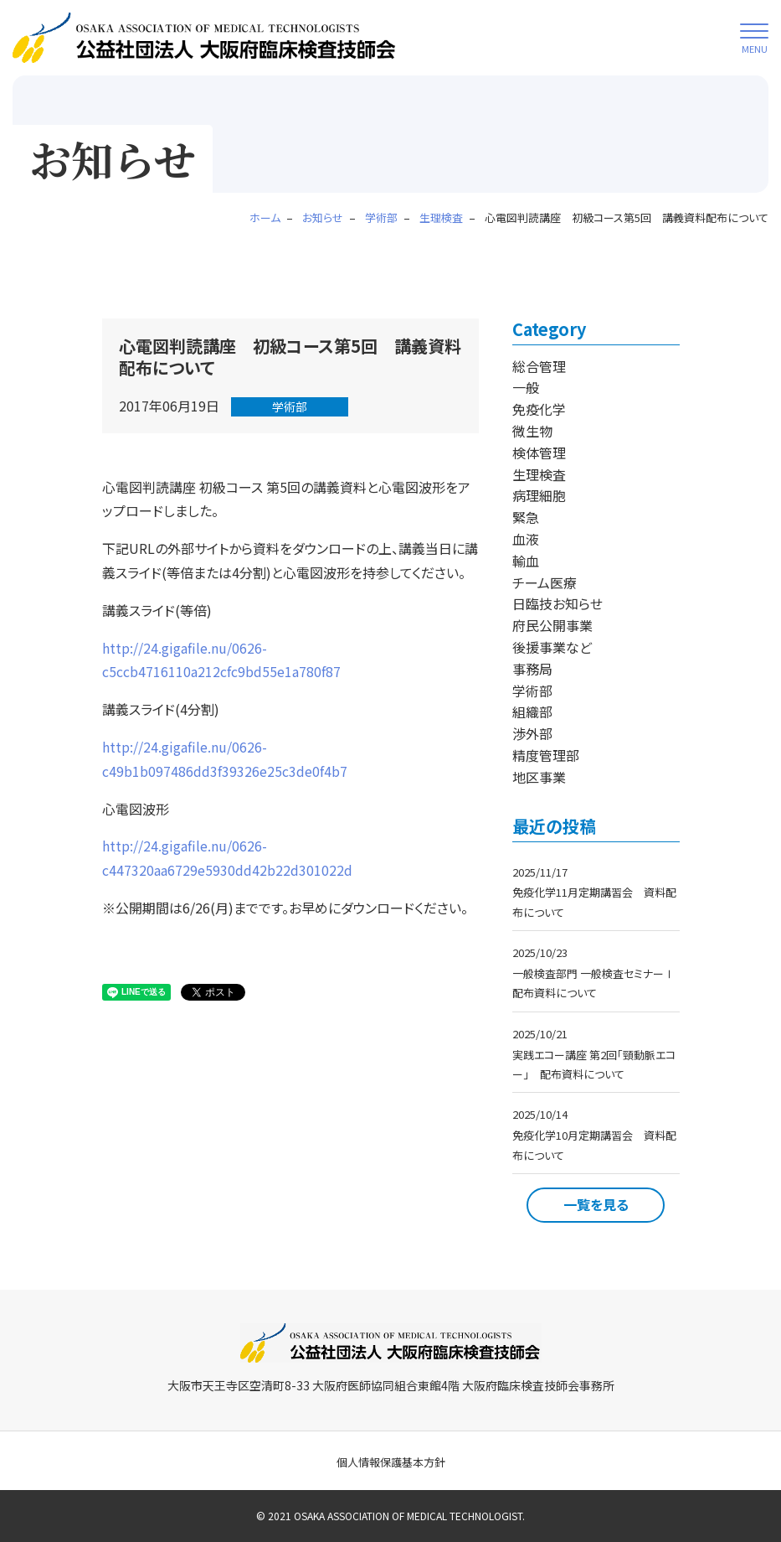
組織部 (532, 711)
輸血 (525, 561)
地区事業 (539, 777)
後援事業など (552, 647)
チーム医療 (544, 582)
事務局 (532, 669)
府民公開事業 (552, 625)
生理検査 (539, 474)
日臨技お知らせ (557, 603)
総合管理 (539, 366)
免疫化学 (539, 409)
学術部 (289, 406)
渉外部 (532, 733)
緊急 (525, 517)
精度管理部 (545, 755)
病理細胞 (539, 495)
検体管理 (539, 452)
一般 (525, 387)
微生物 (532, 431)
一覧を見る (596, 1204)
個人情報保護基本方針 (391, 1462)
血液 (525, 539)
